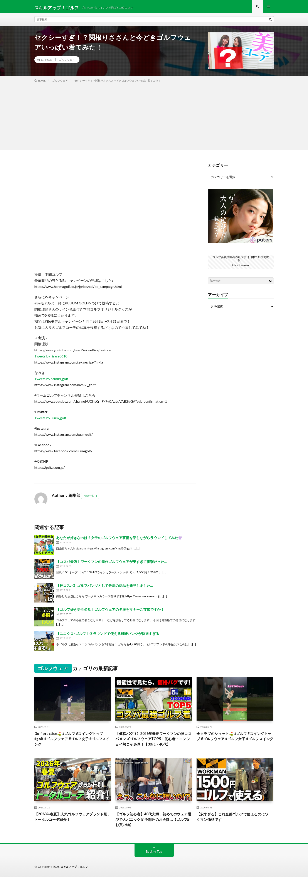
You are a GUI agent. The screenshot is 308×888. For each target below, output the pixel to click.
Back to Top (154, 863)
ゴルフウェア (67, 62)
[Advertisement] (154, 117)
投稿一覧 (89, 498)
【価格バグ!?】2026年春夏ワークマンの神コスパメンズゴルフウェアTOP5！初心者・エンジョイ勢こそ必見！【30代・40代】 (152, 745)
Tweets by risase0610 (50, 359)
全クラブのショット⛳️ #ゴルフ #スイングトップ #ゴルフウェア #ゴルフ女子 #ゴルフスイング (234, 742)
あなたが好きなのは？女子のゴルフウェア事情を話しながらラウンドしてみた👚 (119, 540)
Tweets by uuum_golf (50, 420)
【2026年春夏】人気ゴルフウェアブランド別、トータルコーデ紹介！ (71, 827)
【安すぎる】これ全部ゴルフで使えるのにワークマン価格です (235, 827)
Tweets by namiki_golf (51, 381)
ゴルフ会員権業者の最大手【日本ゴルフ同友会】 (240, 260)
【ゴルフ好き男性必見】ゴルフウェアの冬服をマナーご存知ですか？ (110, 612)
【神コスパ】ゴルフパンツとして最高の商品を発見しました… (104, 588)
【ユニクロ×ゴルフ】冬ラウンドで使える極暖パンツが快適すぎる (107, 636)
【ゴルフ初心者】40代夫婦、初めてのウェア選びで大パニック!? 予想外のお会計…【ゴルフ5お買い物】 (153, 830)
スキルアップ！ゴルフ (75, 878)
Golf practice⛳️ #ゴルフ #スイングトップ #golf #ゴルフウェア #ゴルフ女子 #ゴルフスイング (72, 742)
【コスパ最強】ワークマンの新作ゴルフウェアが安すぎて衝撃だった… (111, 564)
